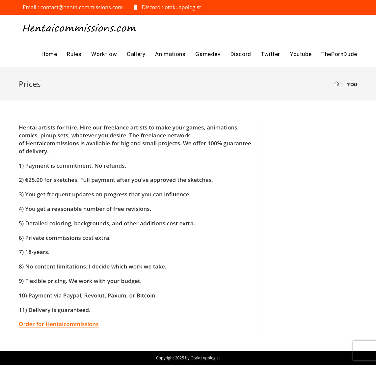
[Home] (337, 84)
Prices (351, 84)
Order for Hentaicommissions (59, 324)
